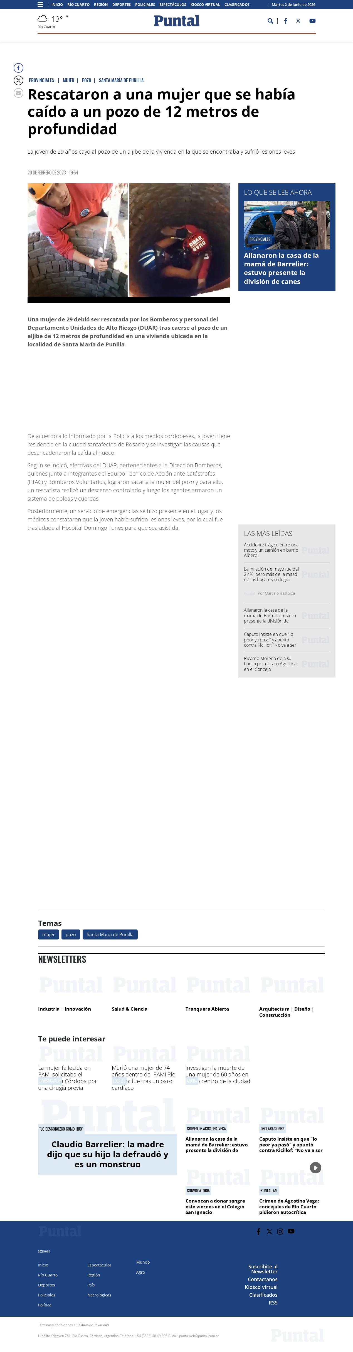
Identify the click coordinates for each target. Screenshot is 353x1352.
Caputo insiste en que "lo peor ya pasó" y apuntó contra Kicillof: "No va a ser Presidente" (270, 642)
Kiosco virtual (205, 4)
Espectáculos (172, 4)
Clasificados (237, 4)
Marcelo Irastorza (280, 593)
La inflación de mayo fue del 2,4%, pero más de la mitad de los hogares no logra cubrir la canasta (271, 577)
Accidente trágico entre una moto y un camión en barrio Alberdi (271, 550)
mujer (48, 934)
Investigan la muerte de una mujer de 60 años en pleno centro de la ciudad (218, 1074)
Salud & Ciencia (129, 1009)
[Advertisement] (185, 387)
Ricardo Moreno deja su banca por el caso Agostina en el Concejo (270, 663)
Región (101, 4)
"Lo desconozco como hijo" (61, 1129)
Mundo (143, 1262)
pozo (71, 934)
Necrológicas (99, 1295)
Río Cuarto (78, 4)
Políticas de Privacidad (92, 1325)
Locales (119, 1081)
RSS (273, 1302)
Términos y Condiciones (55, 1325)
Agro (140, 1272)
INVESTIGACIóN (50, 1081)
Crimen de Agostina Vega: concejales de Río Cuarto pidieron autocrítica (289, 1206)
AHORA (192, 1081)
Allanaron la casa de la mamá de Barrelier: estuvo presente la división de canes (281, 268)
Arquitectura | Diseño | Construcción (286, 1012)
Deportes (121, 4)
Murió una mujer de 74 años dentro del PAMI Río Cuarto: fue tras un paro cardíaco (144, 1077)
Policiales (145, 4)
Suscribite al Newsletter (263, 1269)
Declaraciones (272, 1129)
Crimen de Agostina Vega (206, 1129)
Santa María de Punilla (110, 934)
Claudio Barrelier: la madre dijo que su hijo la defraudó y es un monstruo (107, 1154)
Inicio (57, 4)
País (91, 1285)
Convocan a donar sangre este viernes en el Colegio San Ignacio (215, 1206)
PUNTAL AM (269, 1191)
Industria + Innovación (64, 1009)
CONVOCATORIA (198, 1191)
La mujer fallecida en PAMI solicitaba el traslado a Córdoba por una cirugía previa (67, 1077)
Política (44, 1305)
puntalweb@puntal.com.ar (199, 1335)
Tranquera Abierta (207, 1009)
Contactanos (263, 1279)
